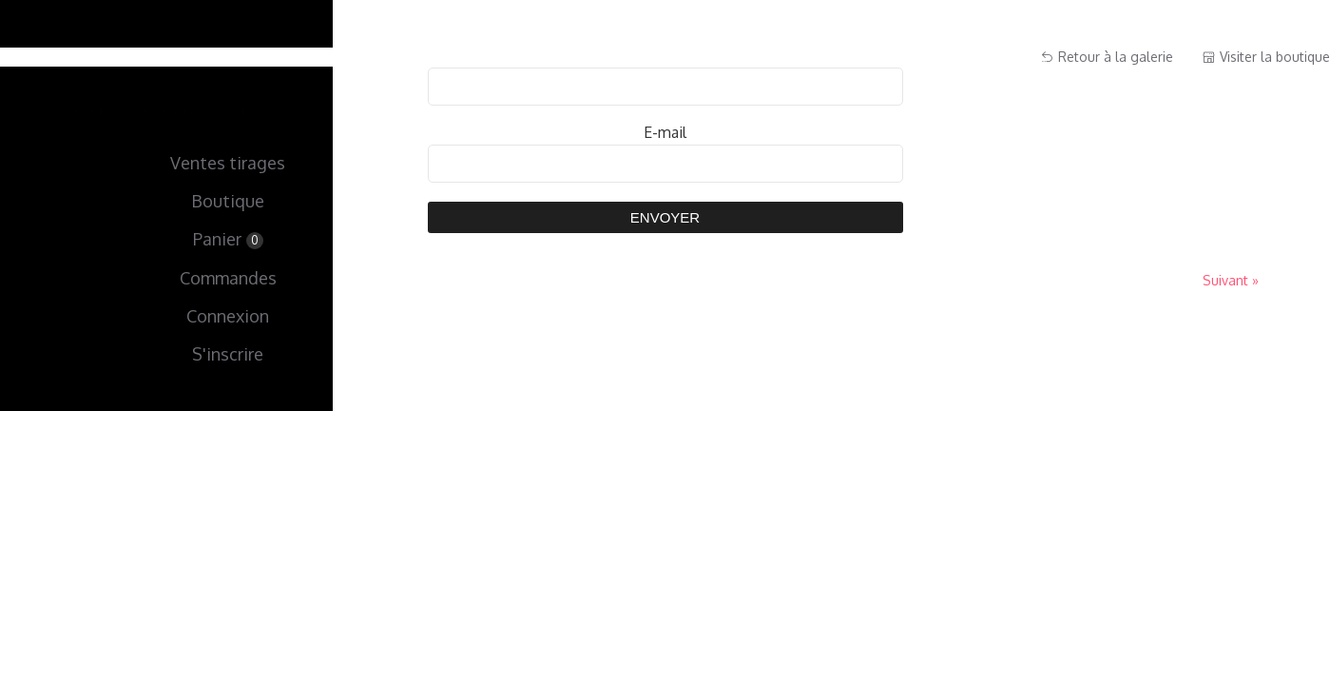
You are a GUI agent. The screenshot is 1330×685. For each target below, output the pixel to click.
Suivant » (1231, 280)
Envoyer (665, 217)
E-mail (665, 132)
